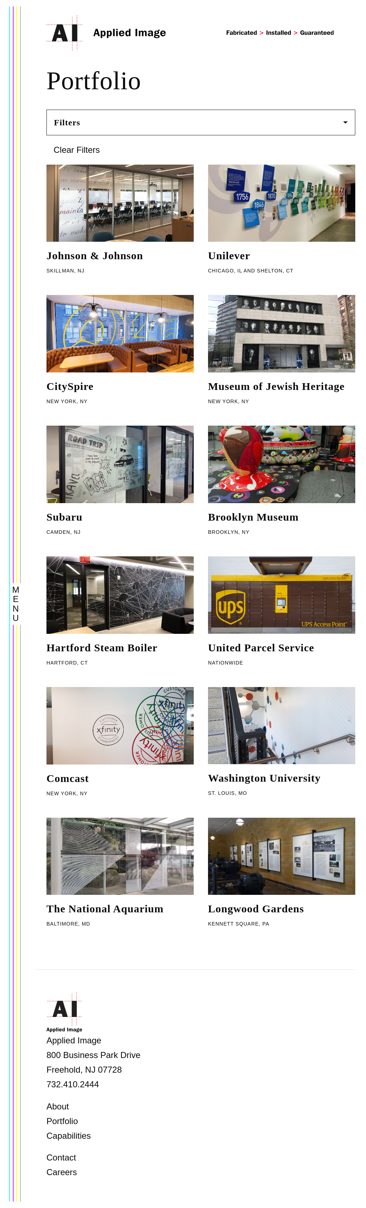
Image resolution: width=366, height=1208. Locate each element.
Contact (61, 1157)
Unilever (229, 255)
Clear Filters (77, 150)
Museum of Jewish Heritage (276, 386)
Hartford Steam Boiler (102, 647)
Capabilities (68, 1136)
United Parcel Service (261, 647)
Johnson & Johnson (94, 255)
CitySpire (70, 386)
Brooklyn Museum (253, 517)
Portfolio (62, 1121)
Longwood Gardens (256, 908)
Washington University (264, 778)
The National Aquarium (105, 908)
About (57, 1106)
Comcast (67, 778)
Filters (201, 122)
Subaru (64, 517)
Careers (61, 1172)
